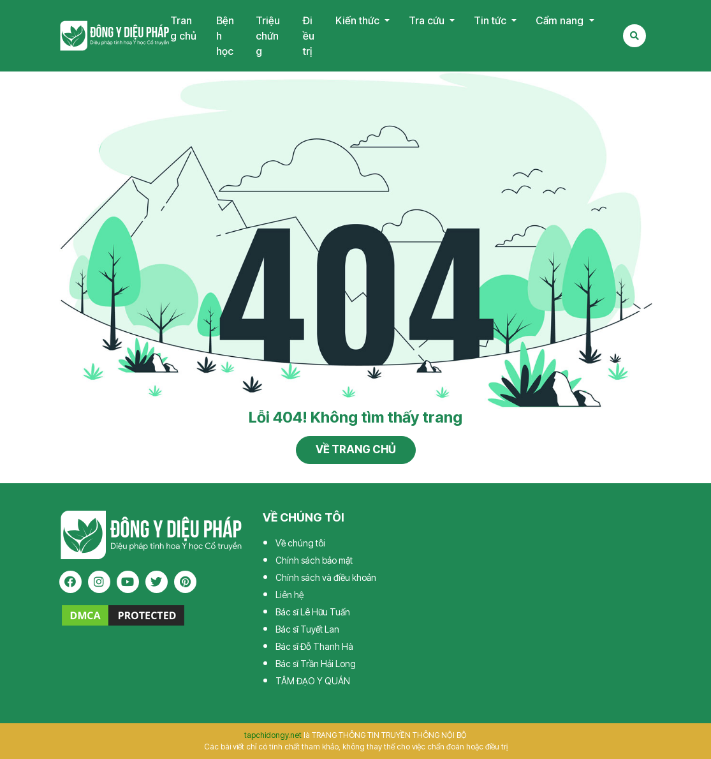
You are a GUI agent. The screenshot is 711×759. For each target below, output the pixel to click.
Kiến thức (358, 20)
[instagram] (99, 582)
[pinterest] (185, 582)
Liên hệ (289, 594)
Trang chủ (183, 28)
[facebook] (70, 582)
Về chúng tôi (300, 542)
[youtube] (128, 582)
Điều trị (308, 35)
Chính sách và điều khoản (325, 577)
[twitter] (156, 582)
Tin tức (491, 20)
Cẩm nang (561, 20)
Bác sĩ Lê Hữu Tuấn (312, 611)
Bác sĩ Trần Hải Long (315, 663)
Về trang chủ (356, 449)
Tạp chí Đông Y (114, 36)
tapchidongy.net (273, 735)
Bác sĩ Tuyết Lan (307, 629)
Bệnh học (225, 35)
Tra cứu (428, 20)
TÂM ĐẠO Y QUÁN (312, 680)
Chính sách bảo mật (314, 560)
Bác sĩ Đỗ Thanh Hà (314, 646)
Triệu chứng (268, 35)
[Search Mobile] (634, 35)
